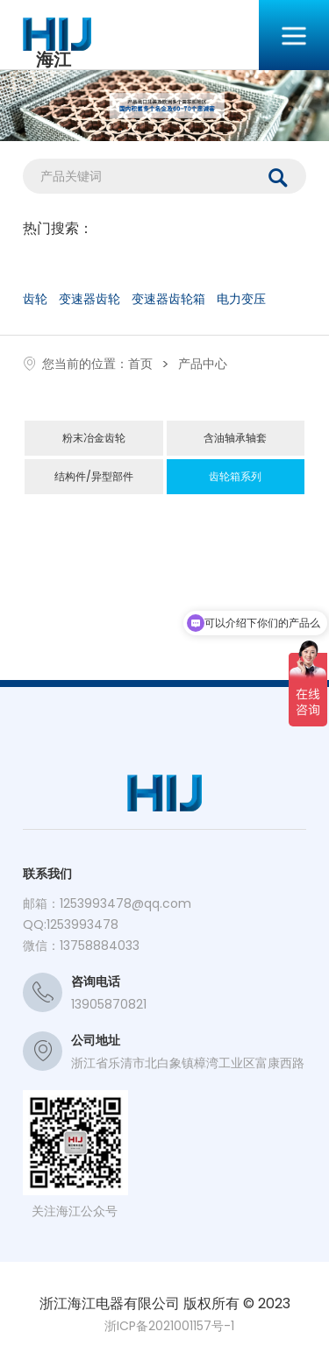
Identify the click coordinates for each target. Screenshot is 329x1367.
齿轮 (35, 299)
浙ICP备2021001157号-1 (169, 1326)
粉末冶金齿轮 (93, 437)
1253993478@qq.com (125, 903)
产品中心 (202, 363)
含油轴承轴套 (235, 437)
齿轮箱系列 (235, 476)
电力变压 (241, 299)
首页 (140, 363)
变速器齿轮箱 (168, 299)
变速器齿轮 (89, 299)
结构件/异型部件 (93, 476)
